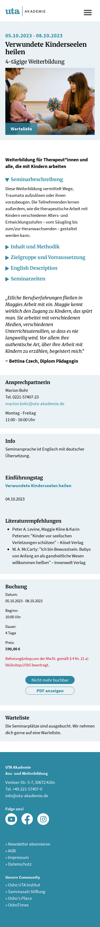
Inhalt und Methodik (35, 247)
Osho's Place (18, 898)
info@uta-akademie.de (26, 796)
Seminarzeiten (28, 279)
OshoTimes (17, 905)
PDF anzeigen (50, 691)
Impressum (17, 857)
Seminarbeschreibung (37, 179)
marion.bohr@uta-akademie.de (34, 403)
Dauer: (10, 626)
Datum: (11, 594)
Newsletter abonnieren (27, 844)
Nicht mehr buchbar (50, 680)
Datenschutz (18, 864)
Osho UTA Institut (22, 885)
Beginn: (11, 610)
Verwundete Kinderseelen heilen (38, 485)
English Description (34, 268)
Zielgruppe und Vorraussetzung (48, 257)
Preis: (9, 642)
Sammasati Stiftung (25, 891)
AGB (10, 851)
